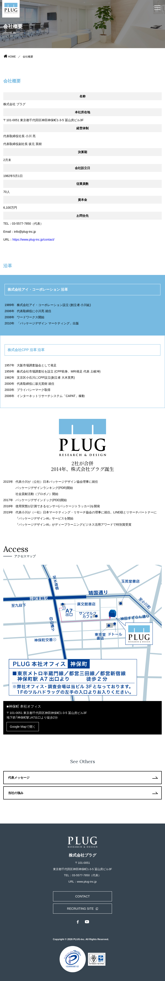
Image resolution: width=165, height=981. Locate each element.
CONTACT (82, 896)
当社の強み (15, 793)
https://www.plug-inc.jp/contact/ (33, 239)
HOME (12, 56)
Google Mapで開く (23, 726)
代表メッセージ (18, 777)
